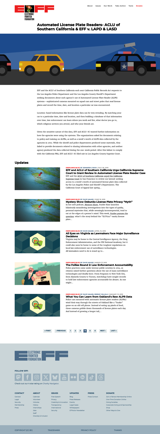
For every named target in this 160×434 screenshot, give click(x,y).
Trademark (54, 430)
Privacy (54, 399)
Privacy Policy (88, 430)
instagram (36, 377)
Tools (131, 6)
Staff (34, 413)
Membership (19, 405)
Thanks (118, 430)
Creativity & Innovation (59, 402)
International (56, 408)
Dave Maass (88, 199)
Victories (36, 402)
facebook (27, 377)
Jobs (34, 410)
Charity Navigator (51, 383)
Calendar (36, 397)
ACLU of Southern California (90, 176)
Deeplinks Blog (73, 168)
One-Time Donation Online (116, 399)
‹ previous (61, 331)
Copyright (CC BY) (23, 430)
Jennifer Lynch (90, 168)
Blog (71, 397)
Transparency (56, 405)
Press (17, 408)
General (18, 397)
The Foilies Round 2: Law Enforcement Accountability (99, 265)
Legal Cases (74, 405)
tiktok (91, 377)
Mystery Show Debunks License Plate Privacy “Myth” (99, 201)
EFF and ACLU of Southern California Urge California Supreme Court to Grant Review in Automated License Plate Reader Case (105, 172)
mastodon (18, 377)
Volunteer (36, 399)
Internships (37, 408)
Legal (17, 399)
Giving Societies (112, 402)
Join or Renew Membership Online (119, 397)
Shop (108, 408)
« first (47, 331)
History (35, 405)
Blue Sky (55, 377)
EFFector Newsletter (77, 410)
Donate (139, 6)
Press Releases (75, 399)
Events (72, 402)
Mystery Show (91, 204)
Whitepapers (74, 408)
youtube (64, 377)
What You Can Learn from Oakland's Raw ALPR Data (99, 296)
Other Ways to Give (113, 410)
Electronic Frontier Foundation (34, 13)
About (90, 6)
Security (18, 402)
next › (103, 331)
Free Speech (56, 397)
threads (101, 377)
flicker (73, 377)
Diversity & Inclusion (40, 416)
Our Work (108, 6)
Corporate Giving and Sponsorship (118, 405)
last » (113, 331)
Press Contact (93, 397)
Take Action (120, 6)
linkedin (82, 377)
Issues (98, 6)
